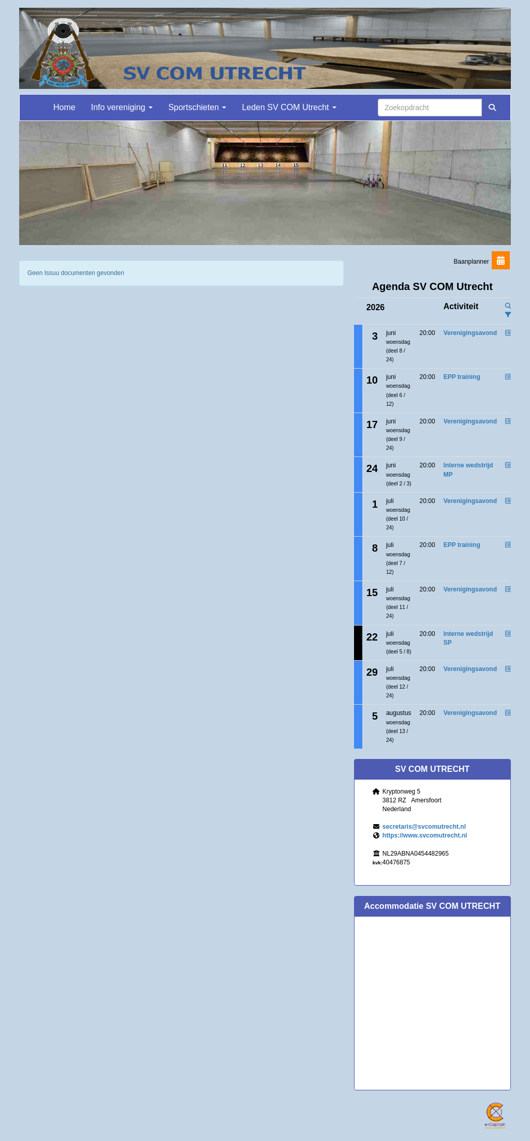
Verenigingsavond (470, 333)
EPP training (462, 377)
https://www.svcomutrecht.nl (424, 835)
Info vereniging (122, 107)
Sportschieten (197, 107)
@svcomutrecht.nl (424, 826)
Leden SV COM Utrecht (289, 107)
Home (64, 107)
